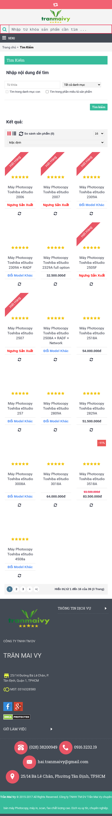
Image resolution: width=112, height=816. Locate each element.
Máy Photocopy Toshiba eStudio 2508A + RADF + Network (56, 335)
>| (36, 589)
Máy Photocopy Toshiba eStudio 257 (20, 408)
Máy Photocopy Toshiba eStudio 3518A (92, 479)
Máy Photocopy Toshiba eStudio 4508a (20, 554)
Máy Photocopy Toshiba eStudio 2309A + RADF (20, 263)
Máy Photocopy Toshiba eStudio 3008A (20, 479)
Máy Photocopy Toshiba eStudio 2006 (20, 192)
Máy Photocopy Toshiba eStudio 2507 (20, 333)
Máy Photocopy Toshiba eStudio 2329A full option (56, 263)
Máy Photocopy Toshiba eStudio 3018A (56, 479)
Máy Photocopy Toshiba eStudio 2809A (56, 408)
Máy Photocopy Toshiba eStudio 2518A (92, 333)
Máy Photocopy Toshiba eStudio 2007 (56, 192)
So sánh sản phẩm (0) (39, 133)
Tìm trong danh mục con (23, 91)
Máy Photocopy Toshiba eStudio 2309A (92, 192)
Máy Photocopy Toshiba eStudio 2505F (92, 263)
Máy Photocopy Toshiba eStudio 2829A (92, 408)
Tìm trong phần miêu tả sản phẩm (69, 91)
